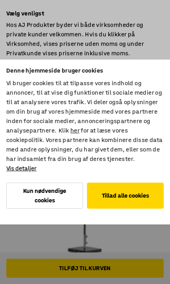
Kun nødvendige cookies (44, 195)
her (74, 130)
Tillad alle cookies (125, 195)
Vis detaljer (21, 168)
